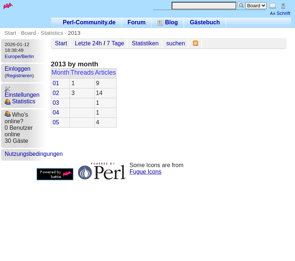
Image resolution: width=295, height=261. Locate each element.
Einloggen (17, 69)
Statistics (52, 33)
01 (56, 83)
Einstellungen (22, 92)
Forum (137, 22)
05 (56, 122)
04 (56, 112)
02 (56, 93)
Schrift (280, 13)
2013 (74, 33)
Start (10, 33)
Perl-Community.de (89, 22)
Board (28, 33)
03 (56, 103)
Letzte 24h (88, 43)
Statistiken (145, 43)
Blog (167, 22)
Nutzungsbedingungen (34, 154)
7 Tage (115, 43)
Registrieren (19, 75)
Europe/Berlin (19, 56)
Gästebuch (205, 22)
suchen (175, 43)
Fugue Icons (145, 172)
